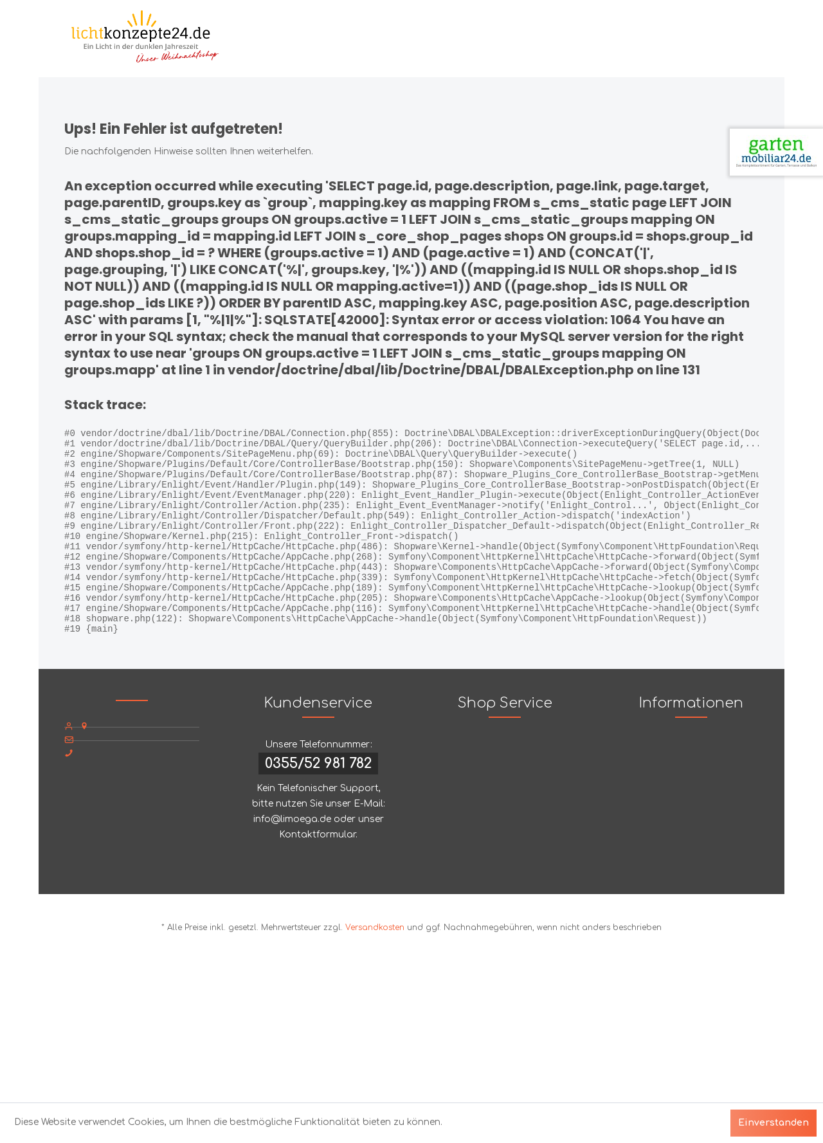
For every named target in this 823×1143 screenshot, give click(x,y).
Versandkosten (374, 966)
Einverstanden (773, 1123)
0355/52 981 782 (318, 802)
